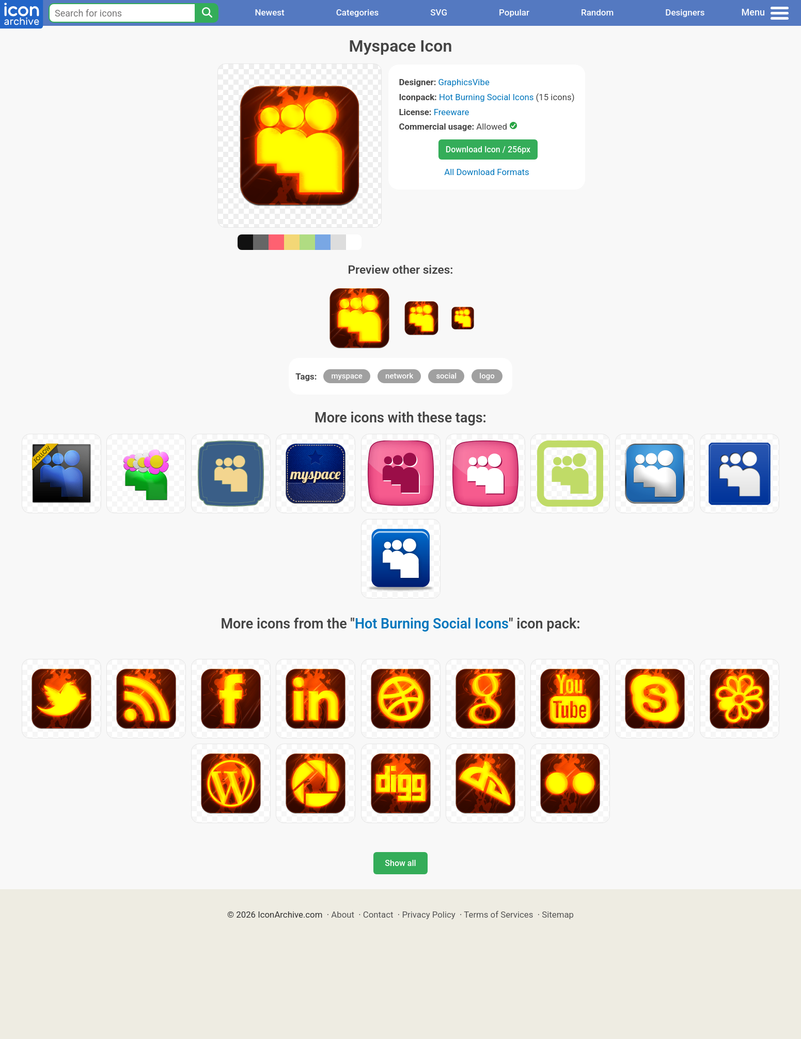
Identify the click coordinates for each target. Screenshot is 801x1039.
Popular (514, 12)
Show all (400, 863)
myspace (347, 376)
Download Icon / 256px (488, 149)
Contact (378, 914)
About (342, 914)
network (399, 376)
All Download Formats (486, 172)
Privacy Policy (428, 914)
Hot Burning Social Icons (486, 97)
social (446, 376)
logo (486, 376)
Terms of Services (498, 914)
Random (597, 12)
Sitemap (558, 914)
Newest (269, 12)
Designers (684, 12)
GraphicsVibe (464, 82)
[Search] (206, 13)
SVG (438, 12)
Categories (357, 12)
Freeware (451, 112)
